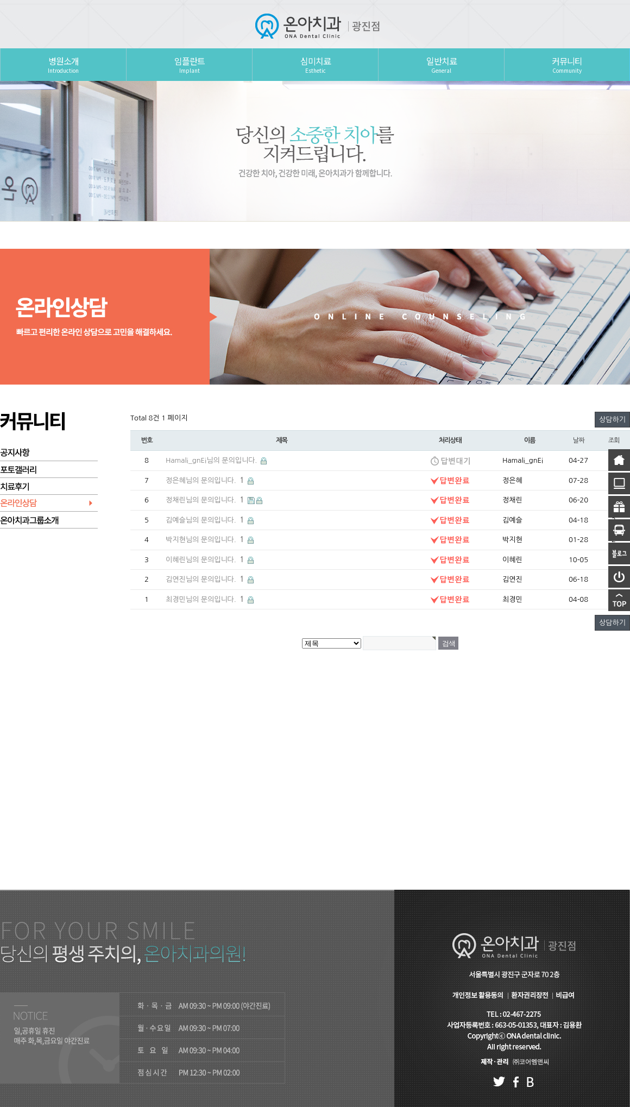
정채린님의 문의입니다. (206, 500)
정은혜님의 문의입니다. (206, 480)
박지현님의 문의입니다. (206, 539)
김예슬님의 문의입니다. (206, 520)
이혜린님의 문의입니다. (206, 559)
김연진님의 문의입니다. (206, 579)
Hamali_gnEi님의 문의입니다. (212, 460)
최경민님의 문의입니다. (206, 599)
